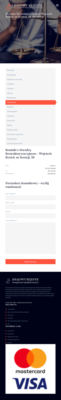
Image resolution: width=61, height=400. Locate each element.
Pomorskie (11, 121)
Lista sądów (10, 309)
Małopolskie (11, 98)
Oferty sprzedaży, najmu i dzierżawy (17, 321)
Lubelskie (10, 84)
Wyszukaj (10, 318)
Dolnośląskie (11, 75)
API (8, 324)
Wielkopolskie (12, 139)
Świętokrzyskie (12, 130)
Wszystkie (10, 70)
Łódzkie (10, 93)
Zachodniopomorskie (14, 144)
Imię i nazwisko (10, 194)
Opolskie (10, 107)
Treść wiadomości (11, 220)
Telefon (7, 212)
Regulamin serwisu (12, 336)
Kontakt (9, 342)
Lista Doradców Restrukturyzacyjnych (18, 312)
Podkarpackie (12, 111)
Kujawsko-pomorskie (14, 79)
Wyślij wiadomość (30, 262)
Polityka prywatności (13, 339)
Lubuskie (10, 89)
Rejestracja (10, 334)
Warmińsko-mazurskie (15, 134)
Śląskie (9, 125)
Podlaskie (10, 116)
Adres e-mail (10, 203)
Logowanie (10, 330)
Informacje (10, 315)
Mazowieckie (11, 102)
